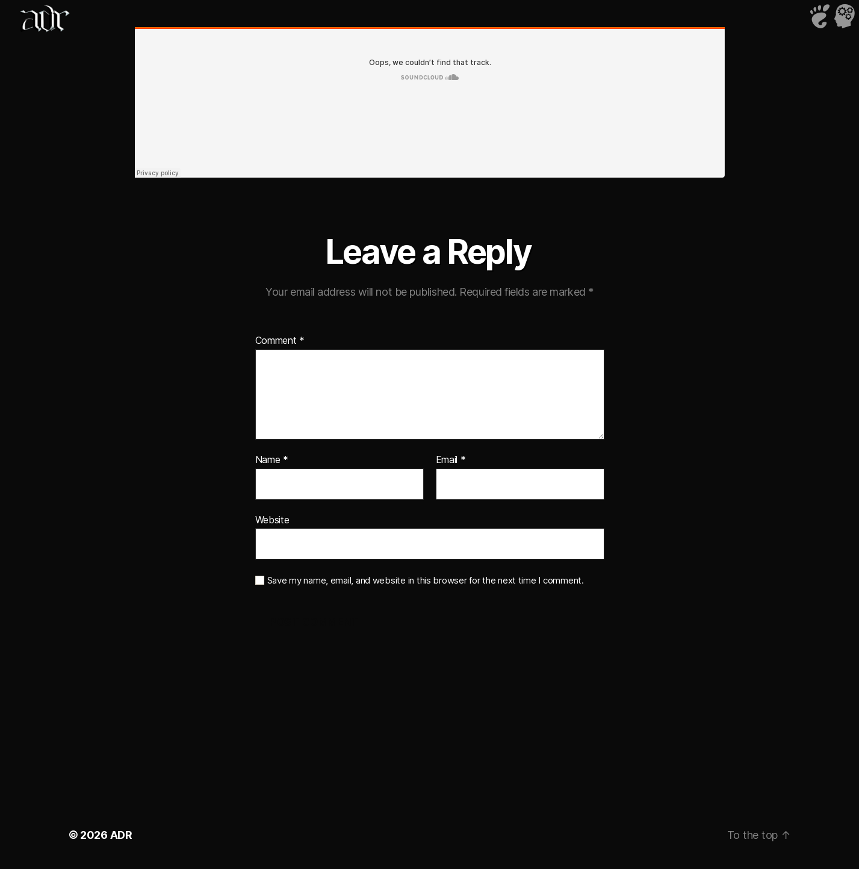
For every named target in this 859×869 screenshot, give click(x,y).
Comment (280, 340)
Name (271, 460)
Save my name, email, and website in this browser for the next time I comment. (425, 580)
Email (451, 460)
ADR (121, 835)
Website (272, 520)
